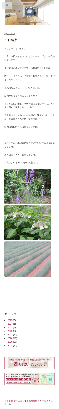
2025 (10, 320)
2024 (10, 324)
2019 (10, 342)
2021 (10, 334)
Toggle (7, 6)
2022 (10, 331)
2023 (10, 327)
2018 (10, 345)
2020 (10, 338)
